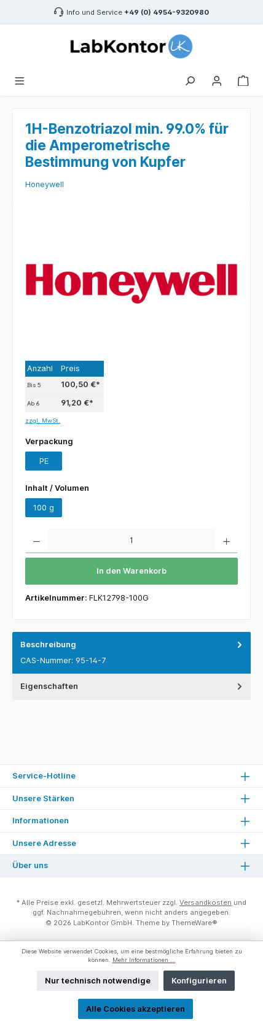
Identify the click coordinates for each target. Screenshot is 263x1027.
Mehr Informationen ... (144, 959)
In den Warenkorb (131, 570)
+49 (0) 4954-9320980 (166, 12)
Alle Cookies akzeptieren (135, 1009)
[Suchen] (189, 79)
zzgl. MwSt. (42, 420)
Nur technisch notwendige (98, 980)
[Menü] (19, 79)
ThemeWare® (194, 922)
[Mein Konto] (216, 79)
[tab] (131, 653)
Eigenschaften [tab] (132, 686)
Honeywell (44, 184)
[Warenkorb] (243, 79)
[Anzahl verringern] (36, 541)
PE (44, 461)
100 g (43, 507)
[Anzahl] (131, 541)
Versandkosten (205, 902)
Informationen (40, 820)
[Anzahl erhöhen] (226, 541)
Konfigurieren (199, 980)
